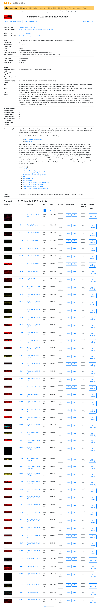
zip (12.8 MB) (92, 506)
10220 (21, 489)
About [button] (79, 8)
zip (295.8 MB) (93, 567)
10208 (21, 394)
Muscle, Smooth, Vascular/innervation (34, 184)
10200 (21, 332)
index (74, 215)
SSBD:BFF (60, 8)
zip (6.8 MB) (92, 475)
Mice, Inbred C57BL (28, 178)
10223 (21, 512)
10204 (21, 363)
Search (64, 12)
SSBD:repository (23, 8)
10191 (21, 263)
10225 (21, 527)
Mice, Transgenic (27, 180)
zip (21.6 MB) (92, 303)
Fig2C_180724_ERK (32, 271)
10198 (21, 317)
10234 (21, 600)
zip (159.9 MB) (93, 586)
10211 (21, 417)
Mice (24, 176)
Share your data (11, 8)
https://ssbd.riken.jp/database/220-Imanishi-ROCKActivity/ (36, 29)
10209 (21, 402)
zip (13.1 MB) (92, 521)
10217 (21, 466)
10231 (21, 574)
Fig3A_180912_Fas (32, 566)
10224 (21, 520)
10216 (21, 458)
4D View (60, 216)
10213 (21, 432)
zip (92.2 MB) (92, 295)
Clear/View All (72, 12)
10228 (21, 551)
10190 (21, 256)
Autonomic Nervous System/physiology (34, 171)
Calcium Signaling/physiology (31, 173)
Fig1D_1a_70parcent (33, 225)
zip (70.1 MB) (92, 242)
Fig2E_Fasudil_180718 (33, 425)
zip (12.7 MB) (92, 403)
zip (83, 215)
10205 (21, 371)
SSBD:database (33, 8)
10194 (21, 286)
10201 (21, 340)
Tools (66, 8)
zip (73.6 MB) (92, 249)
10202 (21, 348)
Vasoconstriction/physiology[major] (33, 186)
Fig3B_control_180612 (33, 574)
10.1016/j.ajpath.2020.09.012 (33, 139)
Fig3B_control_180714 (33, 592)
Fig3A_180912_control (33, 558)
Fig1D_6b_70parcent (33, 240)
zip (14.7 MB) (92, 491)
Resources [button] (42, 8)
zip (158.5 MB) (93, 575)
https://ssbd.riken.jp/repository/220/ (30, 36)
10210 (21, 409)
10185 (21, 214)
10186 (21, 225)
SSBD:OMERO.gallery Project (13, 21)
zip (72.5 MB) (92, 234)
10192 (21, 271)
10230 (21, 566)
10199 (21, 325)
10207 (21, 386)
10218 (21, 474)
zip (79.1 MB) (92, 226)
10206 (21, 379)
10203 (21, 355)
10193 (21, 279)
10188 (21, 240)
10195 (21, 294)
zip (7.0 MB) (92, 349)
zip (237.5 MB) (93, 560)
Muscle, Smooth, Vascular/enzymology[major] (36, 182)
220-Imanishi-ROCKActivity (27, 27)
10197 (21, 309)
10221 (21, 497)
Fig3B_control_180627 (33, 584)
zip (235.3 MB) (93, 601)
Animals (25, 169)
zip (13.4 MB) (92, 395)
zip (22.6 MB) (92, 311)
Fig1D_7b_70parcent (33, 248)
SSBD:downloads (88, 21)
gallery (69, 215)
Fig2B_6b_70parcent (33, 263)
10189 (21, 248)
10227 (21, 543)
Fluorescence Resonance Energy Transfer (34, 175)
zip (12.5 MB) (92, 544)
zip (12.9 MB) (92, 388)
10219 (21, 481)
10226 (21, 535)
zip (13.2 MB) (92, 411)
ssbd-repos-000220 (25, 34)
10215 (21, 448)
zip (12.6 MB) (92, 418)
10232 (21, 584)
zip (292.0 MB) (93, 426)
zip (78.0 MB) (92, 257)
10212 (21, 425)
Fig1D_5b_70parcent (33, 232)
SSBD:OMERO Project (31, 21)
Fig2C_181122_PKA (33, 279)
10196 (21, 302)
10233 (21, 592)
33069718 (29, 141)
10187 (21, 232)
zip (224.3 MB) (93, 593)
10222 (21, 504)
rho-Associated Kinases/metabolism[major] (35, 188)
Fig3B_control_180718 (33, 600)
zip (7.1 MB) (92, 265)
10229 (21, 558)
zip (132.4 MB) (93, 280)
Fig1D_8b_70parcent (33, 256)
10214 (21, 440)
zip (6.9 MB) (92, 319)
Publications (72, 8)
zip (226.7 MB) (93, 216)
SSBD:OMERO (52, 8)
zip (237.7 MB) (93, 272)
